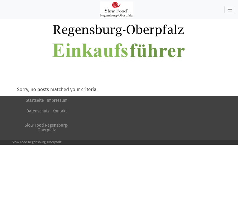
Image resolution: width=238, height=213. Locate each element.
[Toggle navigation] (229, 10)
